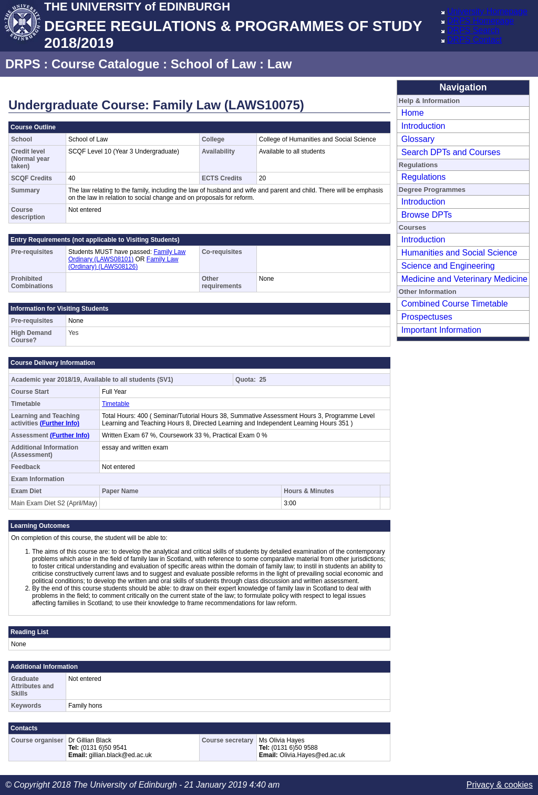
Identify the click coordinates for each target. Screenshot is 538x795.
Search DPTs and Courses (451, 152)
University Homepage (487, 11)
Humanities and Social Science (459, 252)
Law (279, 64)
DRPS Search (473, 30)
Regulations (423, 176)
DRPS (22, 64)
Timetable (115, 403)
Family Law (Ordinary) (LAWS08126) (123, 263)
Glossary (417, 139)
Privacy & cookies (500, 784)
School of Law (213, 64)
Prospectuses (426, 316)
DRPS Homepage (480, 20)
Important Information (441, 329)
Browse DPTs (426, 214)
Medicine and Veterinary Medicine (464, 278)
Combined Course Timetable (454, 303)
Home (412, 112)
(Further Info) (59, 423)
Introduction (423, 125)
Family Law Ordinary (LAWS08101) (126, 255)
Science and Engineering (448, 265)
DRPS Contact (474, 39)
